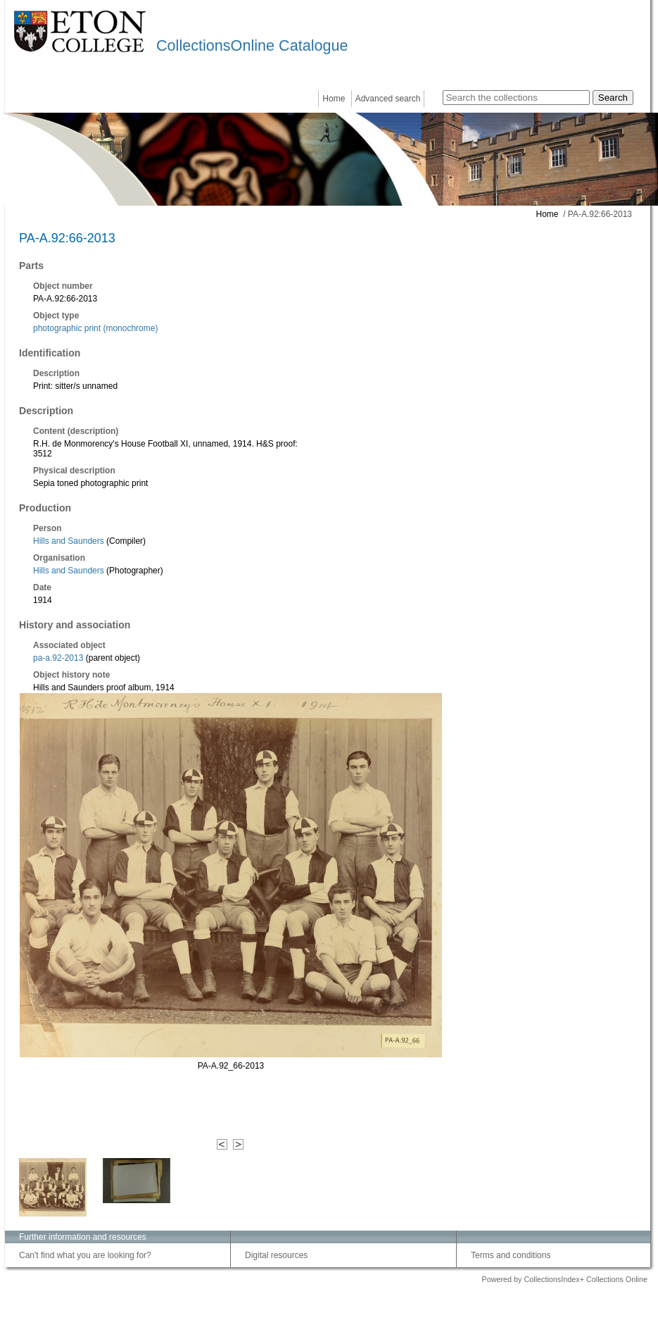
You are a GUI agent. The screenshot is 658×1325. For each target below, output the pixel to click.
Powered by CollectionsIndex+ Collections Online (564, 1279)
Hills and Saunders (69, 541)
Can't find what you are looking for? (85, 1255)
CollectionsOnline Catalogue (252, 45)
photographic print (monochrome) (95, 328)
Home (333, 99)
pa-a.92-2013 (58, 658)
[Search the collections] (516, 97)
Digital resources (276, 1255)
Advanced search (388, 99)
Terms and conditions (510, 1255)
